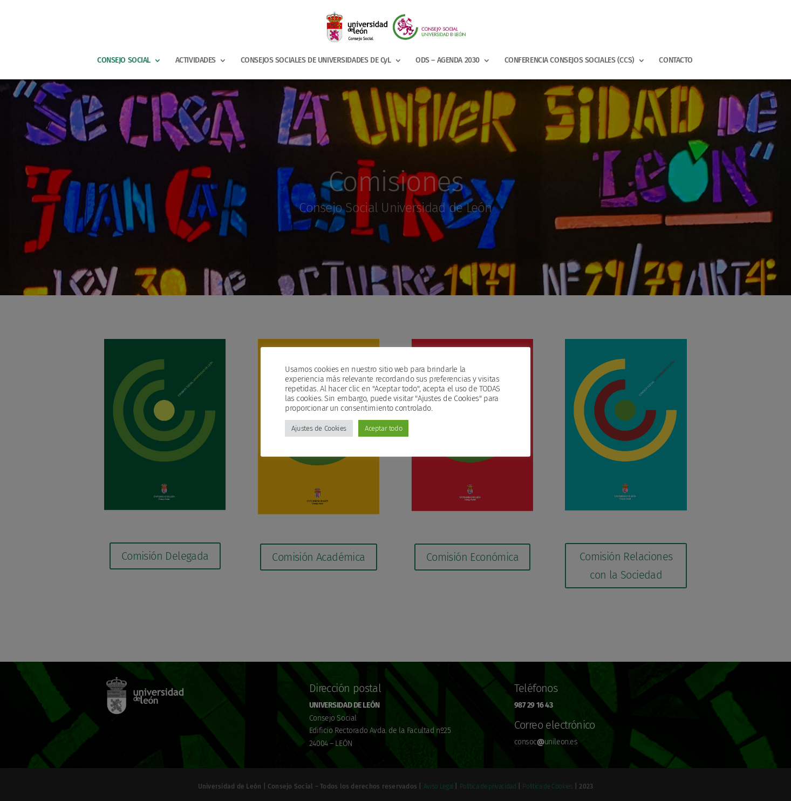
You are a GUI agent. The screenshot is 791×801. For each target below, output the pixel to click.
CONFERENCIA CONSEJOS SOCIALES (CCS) (569, 61)
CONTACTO (676, 61)
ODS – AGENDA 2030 (447, 61)
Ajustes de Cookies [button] (318, 428)
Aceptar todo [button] (383, 428)
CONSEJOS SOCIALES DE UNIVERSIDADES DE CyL (316, 61)
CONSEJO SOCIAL (124, 61)
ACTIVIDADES (195, 61)
